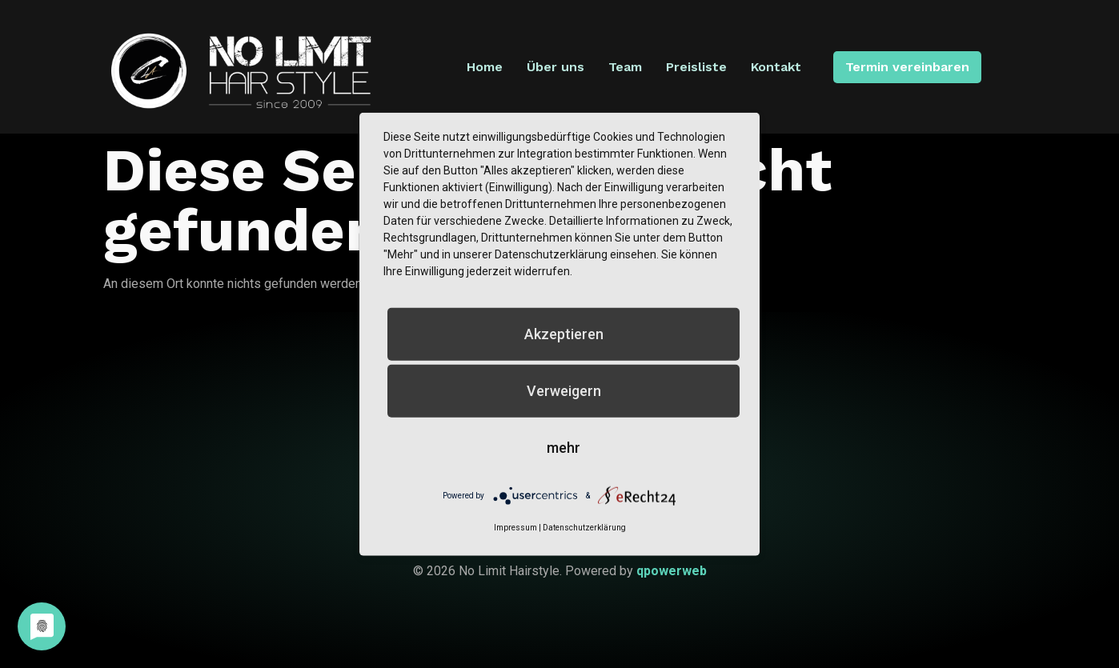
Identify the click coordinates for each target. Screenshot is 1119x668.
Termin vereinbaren (906, 66)
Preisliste (698, 66)
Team (627, 66)
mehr (563, 446)
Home (487, 66)
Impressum (515, 527)
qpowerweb (671, 570)
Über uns (558, 66)
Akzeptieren (564, 333)
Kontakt (778, 66)
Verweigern (564, 390)
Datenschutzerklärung (584, 527)
